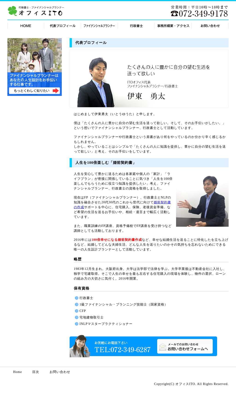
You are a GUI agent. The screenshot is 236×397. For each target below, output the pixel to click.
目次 (35, 372)
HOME (25, 25)
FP (99, 25)
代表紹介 (62, 25)
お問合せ (210, 25)
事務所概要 (173, 25)
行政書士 (136, 25)
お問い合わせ (185, 346)
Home (17, 372)
